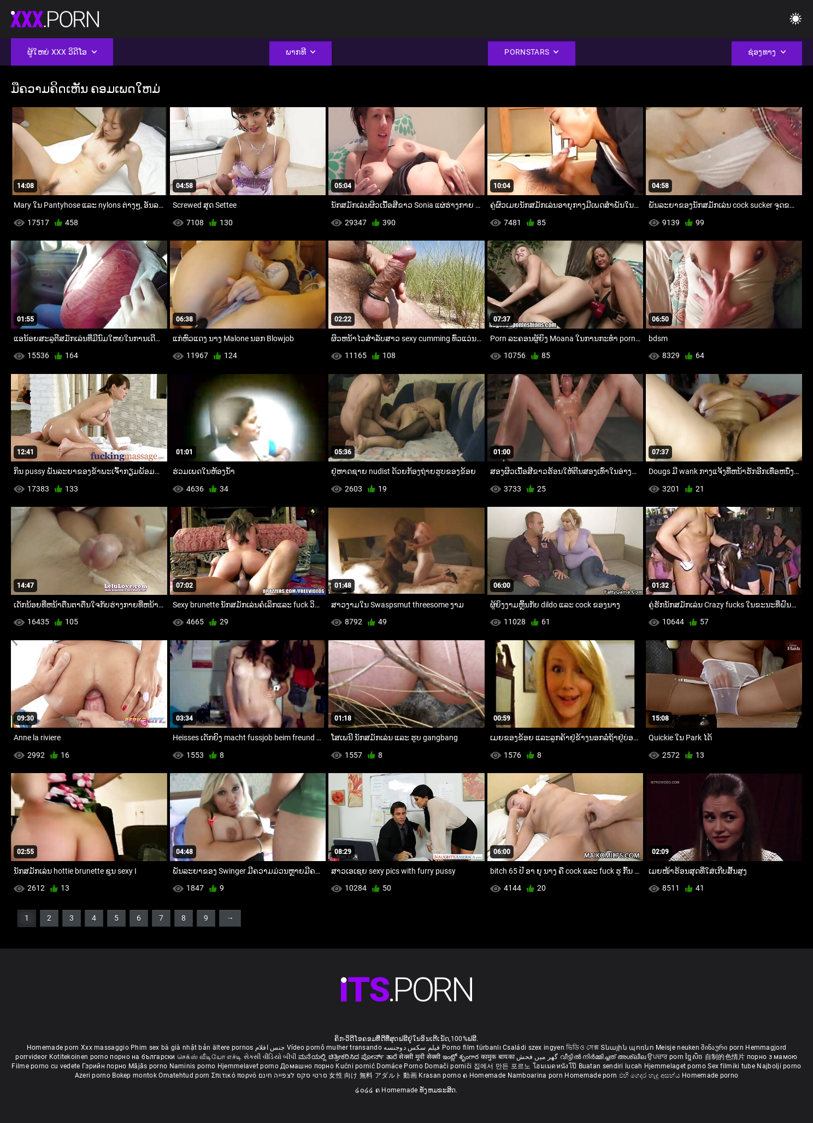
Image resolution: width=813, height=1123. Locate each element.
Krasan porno (441, 1075)
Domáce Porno (400, 1066)
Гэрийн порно (105, 1066)
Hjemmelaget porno (676, 1066)
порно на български (142, 1057)
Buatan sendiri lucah (611, 1066)
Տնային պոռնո (628, 1047)
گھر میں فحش (538, 1057)
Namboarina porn (536, 1075)
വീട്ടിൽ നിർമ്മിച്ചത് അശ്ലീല (604, 1057)
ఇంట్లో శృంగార (462, 1057)
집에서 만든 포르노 (503, 1066)
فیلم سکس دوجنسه (412, 1047)
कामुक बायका (498, 1057)
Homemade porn (54, 1047)
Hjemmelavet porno (248, 1066)
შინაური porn (723, 1047)
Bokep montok (134, 1075)
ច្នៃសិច (694, 1057)
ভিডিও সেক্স (582, 1047)
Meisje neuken (677, 1047)
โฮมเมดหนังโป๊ (556, 1066)
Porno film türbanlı (471, 1047)
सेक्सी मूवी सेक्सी (419, 1057)
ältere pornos (233, 1047)
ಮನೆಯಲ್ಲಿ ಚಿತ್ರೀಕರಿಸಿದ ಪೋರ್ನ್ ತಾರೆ (348, 1057)
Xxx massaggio (105, 1047)
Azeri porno (94, 1075)
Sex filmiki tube (731, 1066)
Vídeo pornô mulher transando (334, 1047)
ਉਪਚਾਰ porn (666, 1057)
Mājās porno (148, 1066)
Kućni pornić (355, 1066)
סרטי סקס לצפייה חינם (292, 1075)
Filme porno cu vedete (45, 1066)
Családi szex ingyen (533, 1047)
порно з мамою (772, 1057)
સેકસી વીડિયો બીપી (270, 1057)
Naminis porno (193, 1066)
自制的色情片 (726, 1057)
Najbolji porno (779, 1066)
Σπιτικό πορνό (234, 1075)
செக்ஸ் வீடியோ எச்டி (209, 1057)
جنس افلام (270, 1047)
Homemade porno (710, 1075)
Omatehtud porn (184, 1075)
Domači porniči (449, 1066)
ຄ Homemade (485, 1075)
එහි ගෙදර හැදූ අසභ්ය (650, 1075)
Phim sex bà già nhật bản (170, 1047)
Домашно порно (307, 1066)
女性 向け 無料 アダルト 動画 (373, 1075)
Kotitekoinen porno (79, 1057)
